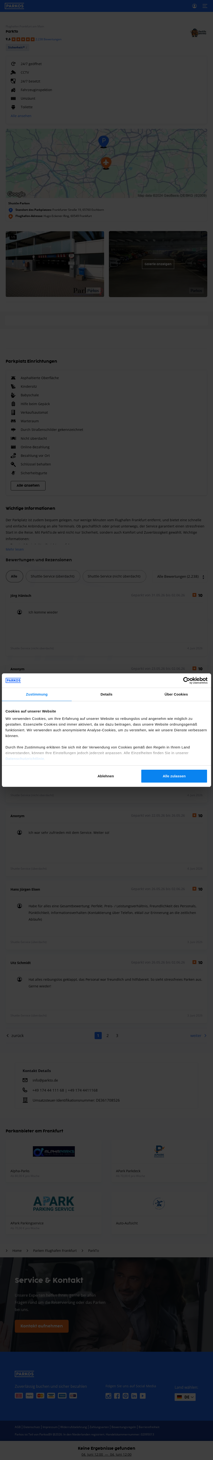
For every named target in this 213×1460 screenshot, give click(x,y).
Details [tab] (106, 694)
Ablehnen (105, 776)
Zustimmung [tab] (37, 694)
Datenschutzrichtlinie (24, 759)
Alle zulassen (174, 776)
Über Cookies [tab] (176, 694)
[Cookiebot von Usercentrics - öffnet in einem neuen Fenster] (187, 680)
